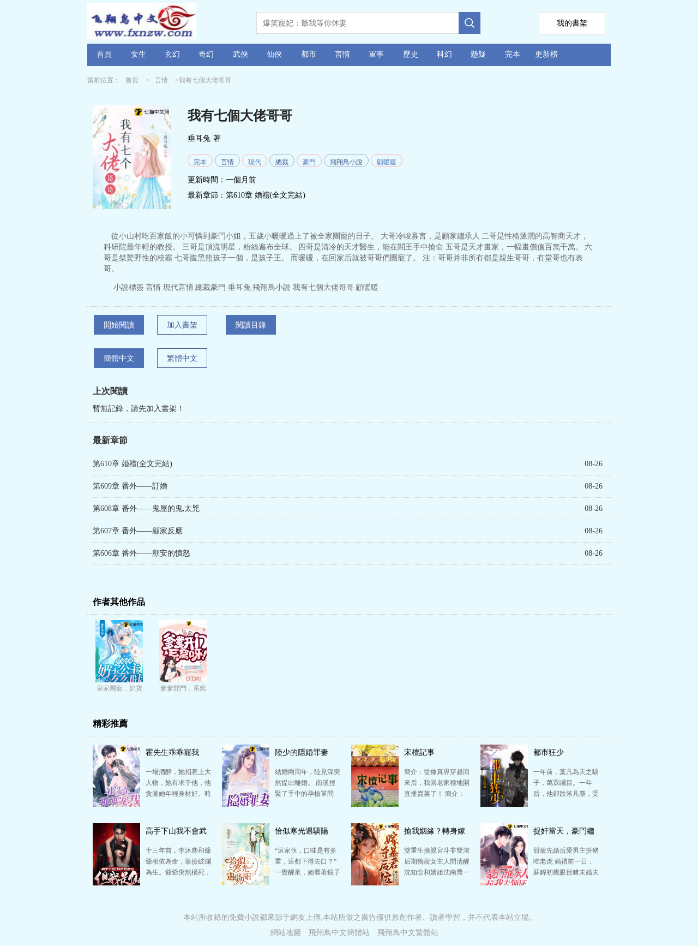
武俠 (240, 54)
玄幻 (172, 54)
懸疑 (478, 54)
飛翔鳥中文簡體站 (339, 933)
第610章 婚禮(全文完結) (265, 195)
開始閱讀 (119, 325)
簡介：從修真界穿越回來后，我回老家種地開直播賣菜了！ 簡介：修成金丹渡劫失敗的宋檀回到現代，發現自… (437, 793)
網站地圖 (285, 933)
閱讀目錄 (251, 325)
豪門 (309, 162)
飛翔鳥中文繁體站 (407, 933)
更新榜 (546, 54)
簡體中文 (119, 358)
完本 (512, 54)
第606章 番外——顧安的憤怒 (141, 553)
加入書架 (182, 325)
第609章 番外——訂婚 (130, 486)
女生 (138, 54)
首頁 (104, 54)
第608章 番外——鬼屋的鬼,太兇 (146, 508)
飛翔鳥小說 (346, 162)
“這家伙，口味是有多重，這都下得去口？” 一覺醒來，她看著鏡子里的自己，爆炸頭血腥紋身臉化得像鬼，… (307, 872)
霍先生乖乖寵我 (172, 752)
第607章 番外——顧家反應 (138, 531)
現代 (254, 162)
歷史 (410, 54)
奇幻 (206, 54)
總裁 (281, 162)
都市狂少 (548, 752)
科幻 (444, 54)
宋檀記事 (419, 752)
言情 (342, 54)
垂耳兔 (199, 138)
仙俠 (274, 54)
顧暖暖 (386, 162)
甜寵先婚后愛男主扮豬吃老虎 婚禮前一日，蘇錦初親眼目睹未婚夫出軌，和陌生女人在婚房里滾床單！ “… (566, 872)
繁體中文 (182, 358)
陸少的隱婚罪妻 (301, 752)
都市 (308, 54)
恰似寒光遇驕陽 (301, 831)
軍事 (376, 54)
